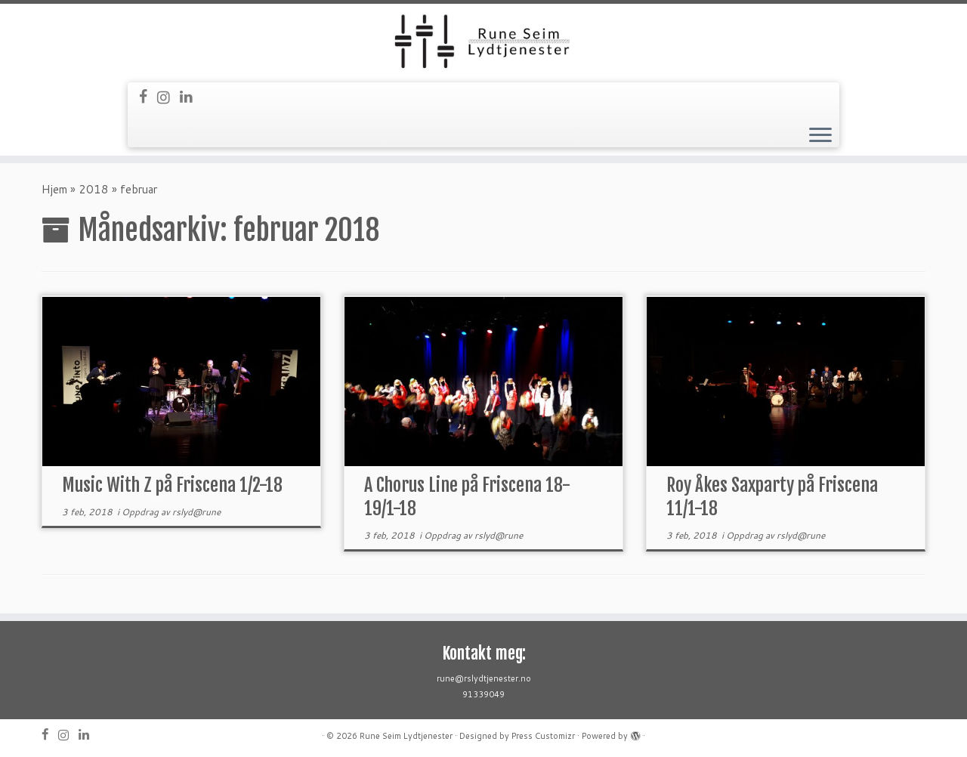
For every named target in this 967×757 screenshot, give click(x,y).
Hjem (54, 189)
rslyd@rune (196, 511)
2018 (94, 189)
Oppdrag (141, 511)
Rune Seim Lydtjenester (406, 736)
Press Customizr (543, 736)
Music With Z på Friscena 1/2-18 (172, 485)
